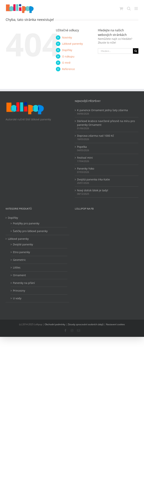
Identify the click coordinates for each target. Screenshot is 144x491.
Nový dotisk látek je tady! (92, 190)
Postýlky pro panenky (26, 223)
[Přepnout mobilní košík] (121, 9)
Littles (16, 267)
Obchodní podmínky (55, 324)
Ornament (19, 275)
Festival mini (85, 157)
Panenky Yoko (85, 168)
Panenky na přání (24, 283)
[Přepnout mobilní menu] (136, 9)
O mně (66, 62)
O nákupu (68, 56)
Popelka (82, 147)
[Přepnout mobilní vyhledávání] (129, 9)
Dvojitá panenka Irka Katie (93, 179)
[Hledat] (135, 51)
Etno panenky (21, 252)
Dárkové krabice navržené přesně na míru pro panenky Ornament (106, 123)
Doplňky (67, 50)
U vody (17, 298)
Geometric (19, 260)
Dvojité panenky (23, 244)
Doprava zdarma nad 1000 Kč (95, 135)
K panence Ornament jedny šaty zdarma (102, 110)
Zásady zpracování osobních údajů (86, 324)
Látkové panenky (72, 43)
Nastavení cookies (115, 324)
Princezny (19, 290)
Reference (68, 69)
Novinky (67, 37)
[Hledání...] (115, 51)
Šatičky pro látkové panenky (30, 231)
